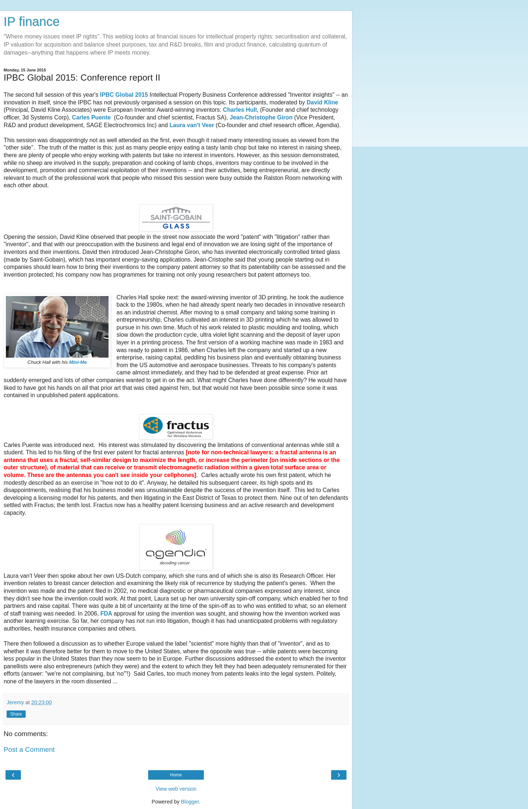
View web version (176, 789)
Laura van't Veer (191, 125)
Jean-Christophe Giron (261, 117)
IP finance (32, 22)
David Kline (322, 102)
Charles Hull (240, 110)
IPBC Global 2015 (124, 95)
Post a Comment (29, 749)
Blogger (190, 802)
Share (16, 714)
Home (176, 774)
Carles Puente (91, 117)
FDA (107, 613)
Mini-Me (78, 362)
